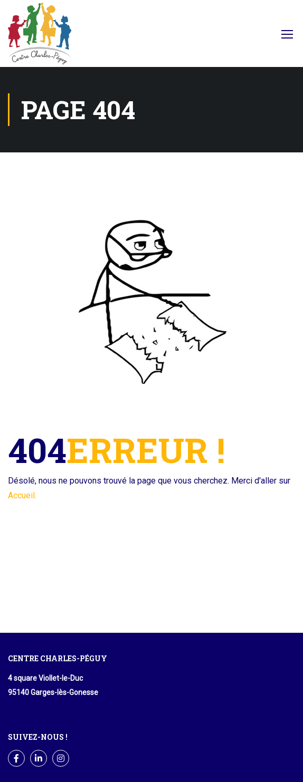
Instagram (61, 758)
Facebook (254, 37)
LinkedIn (39, 758)
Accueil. (22, 495)
